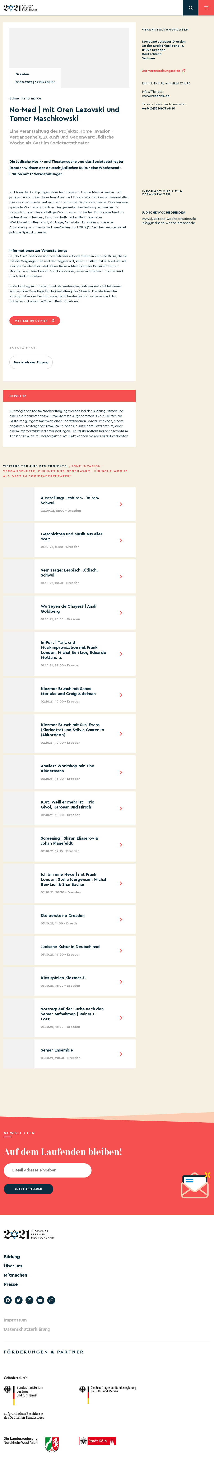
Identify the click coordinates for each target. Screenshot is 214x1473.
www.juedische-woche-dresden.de (169, 218)
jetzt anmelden (28, 1189)
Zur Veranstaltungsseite (161, 71)
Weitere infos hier (31, 320)
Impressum (15, 1320)
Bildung (12, 1256)
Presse (11, 1284)
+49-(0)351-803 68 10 (158, 108)
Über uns (13, 1266)
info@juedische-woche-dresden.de (168, 223)
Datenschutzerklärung (27, 1329)
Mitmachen (15, 1275)
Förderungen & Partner (44, 1352)
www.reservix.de (155, 96)
